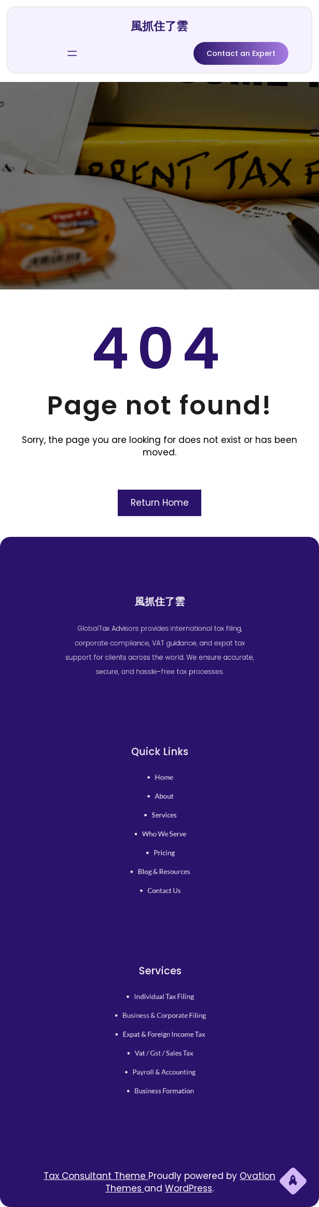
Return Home (160, 502)
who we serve (163, 832)
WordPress (188, 1188)
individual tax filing (163, 1002)
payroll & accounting (163, 1066)
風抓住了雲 (159, 25)
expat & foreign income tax (163, 1034)
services (163, 816)
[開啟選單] (72, 52)
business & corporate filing (163, 1018)
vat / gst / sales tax (163, 1050)
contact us (163, 881)
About (163, 800)
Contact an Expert (240, 52)
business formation (163, 1082)
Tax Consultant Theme (96, 1176)
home (163, 784)
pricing (163, 848)
